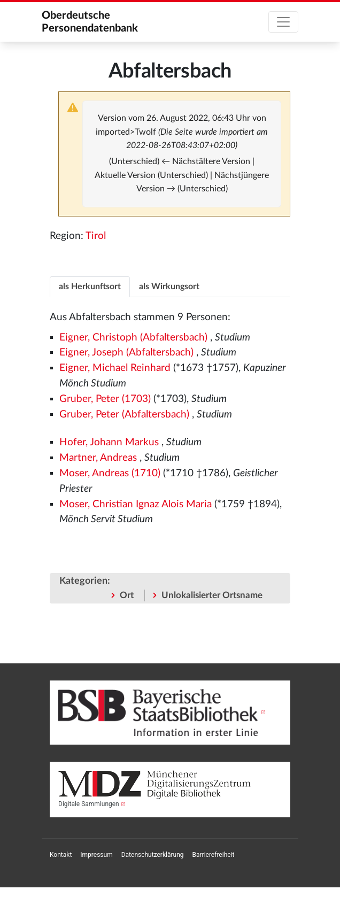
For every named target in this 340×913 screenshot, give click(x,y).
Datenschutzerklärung (152, 854)
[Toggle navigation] (283, 22)
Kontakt (61, 854)
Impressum (96, 854)
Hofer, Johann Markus (109, 442)
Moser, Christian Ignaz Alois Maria (135, 504)
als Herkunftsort (90, 286)
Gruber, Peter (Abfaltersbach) (124, 414)
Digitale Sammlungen (88, 804)
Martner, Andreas (98, 458)
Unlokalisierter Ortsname (211, 595)
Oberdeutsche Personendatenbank (90, 22)
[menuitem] (61, 855)
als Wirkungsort (169, 286)
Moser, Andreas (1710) (109, 473)
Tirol (96, 236)
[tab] (90, 286)
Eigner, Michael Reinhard (115, 368)
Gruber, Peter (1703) (105, 399)
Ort (127, 595)
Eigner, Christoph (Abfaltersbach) (133, 337)
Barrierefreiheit (213, 854)
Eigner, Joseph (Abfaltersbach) (126, 352)
